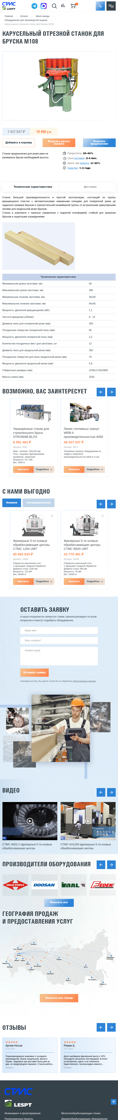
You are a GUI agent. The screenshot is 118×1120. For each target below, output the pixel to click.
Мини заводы (42, 16)
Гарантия (72, 168)
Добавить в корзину (19, 143)
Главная (9, 16)
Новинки (11, 503)
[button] (100, 6)
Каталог (24, 16)
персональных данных (84, 681)
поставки (79, 158)
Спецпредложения (38, 503)
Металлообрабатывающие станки (80, 1113)
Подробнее (42, 469)
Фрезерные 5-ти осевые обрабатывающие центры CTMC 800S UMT (82, 544)
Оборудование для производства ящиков (26, 20)
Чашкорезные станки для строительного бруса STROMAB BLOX (31, 432)
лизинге (84, 163)
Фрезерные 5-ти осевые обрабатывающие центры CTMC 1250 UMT (31, 544)
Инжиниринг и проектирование (23, 1113)
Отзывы (14, 1027)
